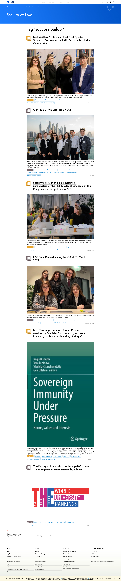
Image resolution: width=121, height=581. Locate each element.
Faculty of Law (30, 6)
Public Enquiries (10, 572)
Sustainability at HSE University (14, 556)
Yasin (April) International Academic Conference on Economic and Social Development (75, 567)
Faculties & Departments (13, 559)
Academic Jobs (66, 564)
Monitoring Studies (68, 559)
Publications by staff (96, 551)
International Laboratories (69, 551)
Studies (37, 548)
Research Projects (67, 556)
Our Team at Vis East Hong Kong (52, 110)
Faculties (20, 6)
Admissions (37, 551)
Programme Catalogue (40, 554)
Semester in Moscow (40, 566)
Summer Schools (39, 564)
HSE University (11, 6)
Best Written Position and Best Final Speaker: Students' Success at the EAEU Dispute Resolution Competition (62, 40)
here (61, 578)
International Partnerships (13, 561)
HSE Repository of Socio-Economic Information (102, 561)
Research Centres (67, 554)
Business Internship (39, 569)
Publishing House (95, 556)
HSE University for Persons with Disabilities (17, 569)
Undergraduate (39, 556)
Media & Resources (97, 548)
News (39, 6)
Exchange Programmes (40, 561)
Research (66, 548)
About (9, 548)
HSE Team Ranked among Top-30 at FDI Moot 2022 (59, 258)
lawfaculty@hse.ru (109, 10)
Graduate (37, 559)
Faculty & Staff (10, 564)
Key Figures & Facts (11, 554)
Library (92, 559)
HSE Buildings (10, 566)
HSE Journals (94, 554)
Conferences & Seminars (69, 561)
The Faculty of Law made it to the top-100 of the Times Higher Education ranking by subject (61, 468)
